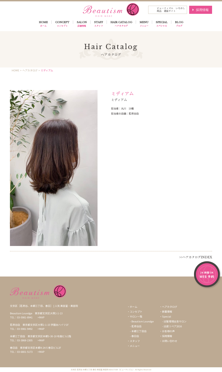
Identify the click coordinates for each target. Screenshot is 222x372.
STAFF (98, 24)
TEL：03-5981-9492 (21, 328)
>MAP (41, 317)
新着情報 (167, 311)
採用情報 (202, 10)
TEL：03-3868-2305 (21, 340)
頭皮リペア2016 (173, 326)
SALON (82, 24)
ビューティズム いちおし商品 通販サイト (171, 9)
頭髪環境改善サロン (175, 321)
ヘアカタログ (30, 70)
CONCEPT (62, 24)
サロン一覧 (136, 316)
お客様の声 (168, 331)
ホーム (133, 306)
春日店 (135, 336)
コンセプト (136, 311)
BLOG (179, 24)
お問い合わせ (169, 341)
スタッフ (135, 341)
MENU (144, 24)
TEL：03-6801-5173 (21, 351)
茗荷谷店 (136, 326)
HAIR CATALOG (121, 24)
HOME (43, 24)
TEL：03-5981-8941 (21, 317)
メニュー (135, 346)
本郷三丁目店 (139, 331)
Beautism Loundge (142, 321)
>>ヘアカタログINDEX (195, 257)
